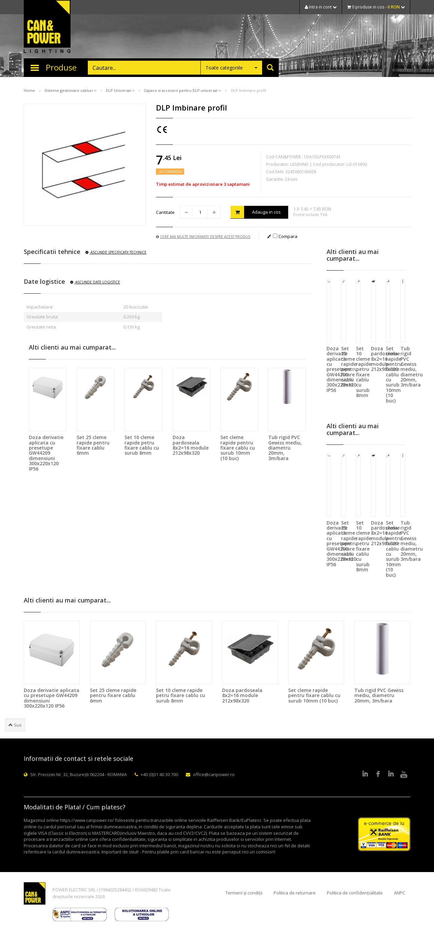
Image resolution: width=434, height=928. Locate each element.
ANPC (399, 893)
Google (391, 774)
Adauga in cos (256, 212)
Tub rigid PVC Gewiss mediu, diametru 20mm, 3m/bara (285, 447)
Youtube (403, 774)
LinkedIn (365, 774)
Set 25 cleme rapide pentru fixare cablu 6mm (93, 445)
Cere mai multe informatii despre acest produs (203, 236)
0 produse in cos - (376, 7)
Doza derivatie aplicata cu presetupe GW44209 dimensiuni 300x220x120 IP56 (46, 453)
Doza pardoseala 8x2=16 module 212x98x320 (191, 445)
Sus (15, 725)
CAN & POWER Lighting (47, 27)
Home (29, 90)
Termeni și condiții (243, 893)
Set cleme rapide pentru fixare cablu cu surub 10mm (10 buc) (237, 447)
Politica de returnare (295, 893)
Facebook (378, 774)
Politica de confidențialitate (355, 893)
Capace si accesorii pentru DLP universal (182, 90)
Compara (285, 236)
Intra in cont (321, 7)
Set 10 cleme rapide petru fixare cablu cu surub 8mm (141, 445)
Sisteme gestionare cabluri (70, 90)
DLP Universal (120, 90)
